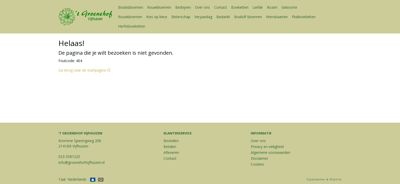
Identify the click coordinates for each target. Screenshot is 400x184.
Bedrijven (183, 7)
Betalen (170, 146)
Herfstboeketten (131, 26)
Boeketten (239, 7)
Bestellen (171, 140)
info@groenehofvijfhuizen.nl (81, 162)
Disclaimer (259, 158)
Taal (62, 179)
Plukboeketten (304, 16)
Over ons (202, 7)
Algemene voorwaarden (270, 152)
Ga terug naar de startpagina (84, 70)
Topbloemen (316, 179)
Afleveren (171, 152)
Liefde (258, 7)
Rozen (272, 7)
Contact (220, 7)
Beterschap (180, 16)
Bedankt (223, 16)
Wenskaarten (277, 16)
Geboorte (289, 7)
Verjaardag (203, 16)
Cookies (257, 164)
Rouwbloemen (159, 7)
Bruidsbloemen (130, 7)
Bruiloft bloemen (248, 16)
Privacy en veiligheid (267, 146)
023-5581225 (69, 156)
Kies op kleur (156, 16)
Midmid (336, 179)
